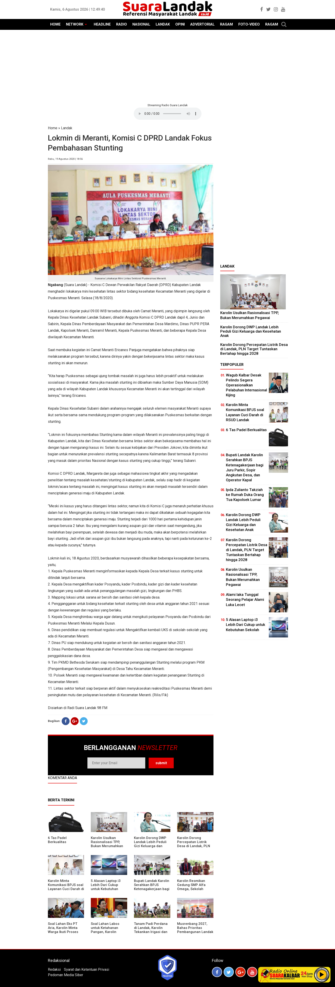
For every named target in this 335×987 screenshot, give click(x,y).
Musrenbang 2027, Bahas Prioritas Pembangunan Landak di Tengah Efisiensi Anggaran (195, 932)
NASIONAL (141, 24)
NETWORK (74, 24)
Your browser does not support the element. (167, 114)
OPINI (180, 24)
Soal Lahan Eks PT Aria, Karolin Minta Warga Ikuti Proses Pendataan (63, 930)
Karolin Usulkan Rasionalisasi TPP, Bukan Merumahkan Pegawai (107, 844)
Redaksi (54, 969)
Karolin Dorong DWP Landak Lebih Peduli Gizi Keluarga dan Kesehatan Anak (150, 844)
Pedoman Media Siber (65, 975)
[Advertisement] (167, 66)
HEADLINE (102, 24)
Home (52, 128)
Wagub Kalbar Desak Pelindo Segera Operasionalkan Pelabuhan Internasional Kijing (246, 385)
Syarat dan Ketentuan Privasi (86, 969)
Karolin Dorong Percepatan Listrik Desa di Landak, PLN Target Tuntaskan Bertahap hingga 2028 (195, 846)
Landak (66, 128)
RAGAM (226, 24)
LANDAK (163, 24)
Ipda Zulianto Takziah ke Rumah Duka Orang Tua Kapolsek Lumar (245, 494)
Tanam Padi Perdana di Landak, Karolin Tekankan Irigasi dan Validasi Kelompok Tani (151, 932)
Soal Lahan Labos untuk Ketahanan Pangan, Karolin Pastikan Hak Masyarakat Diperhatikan (105, 934)
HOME (55, 24)
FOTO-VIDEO (249, 24)
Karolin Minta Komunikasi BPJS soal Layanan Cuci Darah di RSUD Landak (66, 887)
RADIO (121, 24)
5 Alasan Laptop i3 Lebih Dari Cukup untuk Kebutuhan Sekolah (106, 887)
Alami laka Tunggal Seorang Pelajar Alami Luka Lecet (245, 599)
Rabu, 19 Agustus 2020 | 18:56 (65, 158)
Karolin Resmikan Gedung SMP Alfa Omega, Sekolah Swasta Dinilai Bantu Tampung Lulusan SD (194, 889)
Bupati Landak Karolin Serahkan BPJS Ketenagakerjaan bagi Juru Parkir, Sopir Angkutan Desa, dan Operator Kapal (151, 891)
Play (321, 974)
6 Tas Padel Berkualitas (57, 840)
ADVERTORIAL (202, 24)
